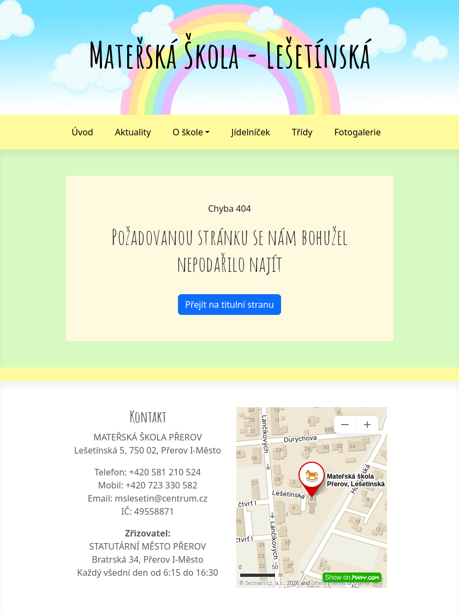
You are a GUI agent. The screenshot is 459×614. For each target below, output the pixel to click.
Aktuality (133, 132)
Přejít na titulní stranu (229, 305)
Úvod (82, 132)
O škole (187, 132)
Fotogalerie (357, 132)
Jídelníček (250, 132)
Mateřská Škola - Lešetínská (229, 55)
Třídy (302, 132)
